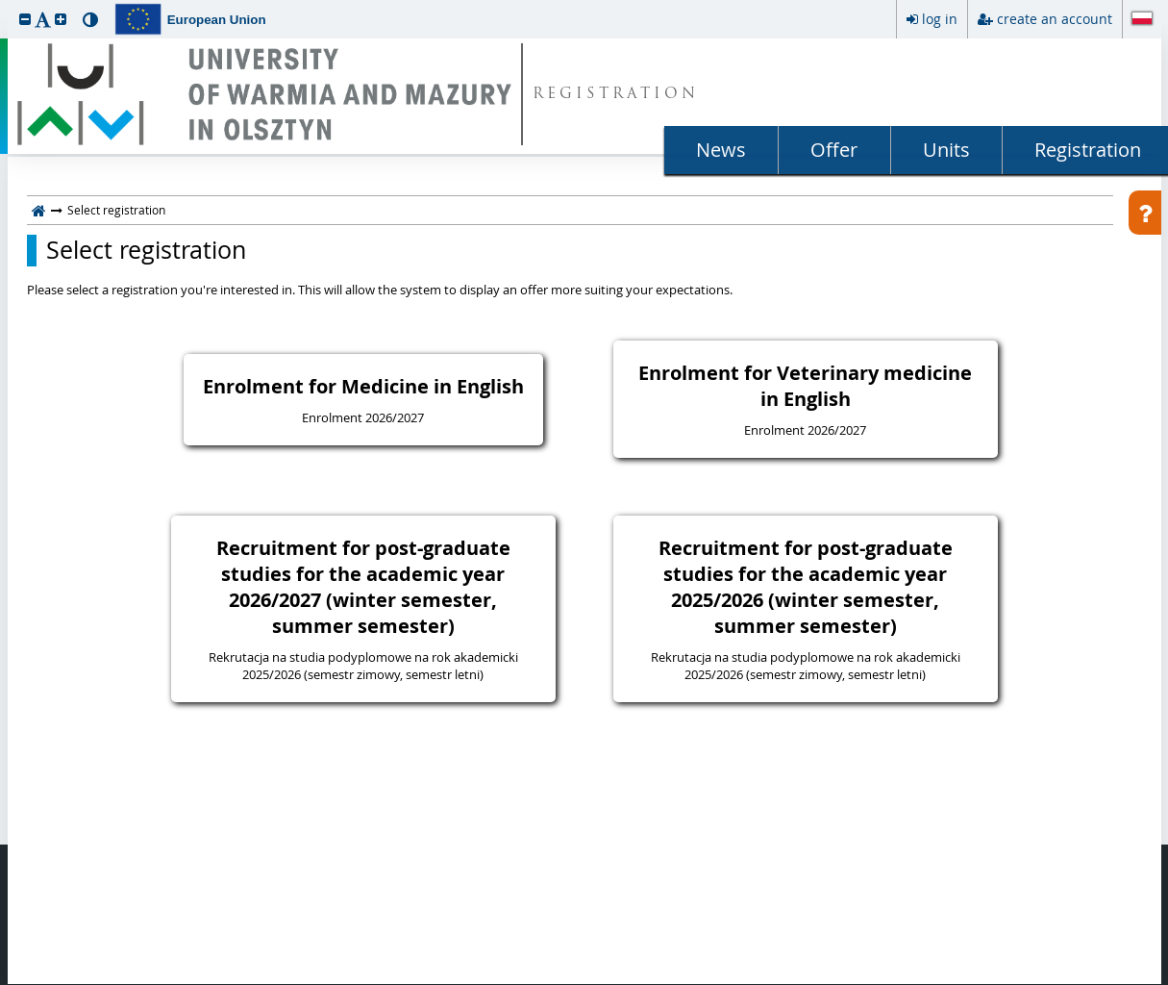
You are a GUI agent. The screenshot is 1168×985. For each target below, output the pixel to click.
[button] (25, 19)
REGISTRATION (616, 95)
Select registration (146, 250)
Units (946, 150)
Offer (833, 150)
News (721, 150)
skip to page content (5, 5)
